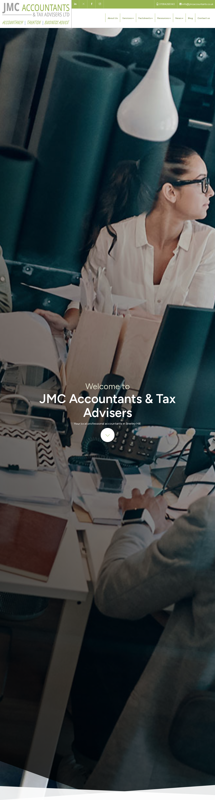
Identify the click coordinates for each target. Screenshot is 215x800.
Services (128, 18)
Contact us (204, 18)
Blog (190, 18)
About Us (113, 18)
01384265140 (165, 4)
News (179, 18)
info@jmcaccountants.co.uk (196, 4)
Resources (164, 18)
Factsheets (145, 18)
